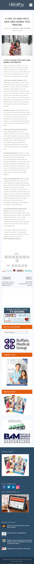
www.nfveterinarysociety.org (12, 238)
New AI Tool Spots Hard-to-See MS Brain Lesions (18, 526)
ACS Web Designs (18, 561)
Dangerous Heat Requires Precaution (19, 548)
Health (21, 28)
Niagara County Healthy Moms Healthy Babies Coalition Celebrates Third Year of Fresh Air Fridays (19, 541)
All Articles (16, 28)
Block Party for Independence (16, 533)
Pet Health (27, 28)
